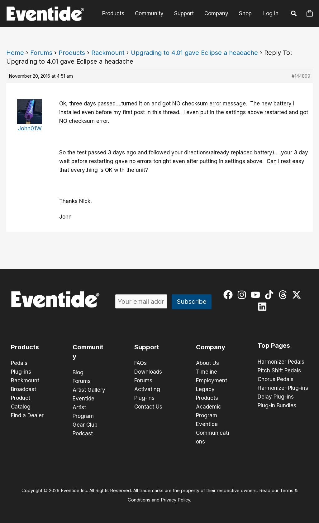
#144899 (301, 76)
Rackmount (108, 52)
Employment (211, 380)
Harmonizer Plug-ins (283, 388)
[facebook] (229, 294)
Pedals (19, 363)
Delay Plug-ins (276, 397)
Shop (245, 13)
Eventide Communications (212, 433)
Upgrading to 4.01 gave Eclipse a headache (194, 52)
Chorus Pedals (275, 379)
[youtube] (257, 294)
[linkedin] (264, 306)
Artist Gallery (89, 390)
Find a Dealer (27, 415)
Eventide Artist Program (83, 407)
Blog (78, 372)
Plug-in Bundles (277, 405)
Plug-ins (21, 372)
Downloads (148, 372)
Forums (41, 52)
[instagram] (243, 294)
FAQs (140, 363)
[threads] (284, 294)
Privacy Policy (175, 500)
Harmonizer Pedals (281, 362)
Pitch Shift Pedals (279, 370)
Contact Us (148, 407)
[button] (294, 14)
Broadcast (23, 389)
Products (113, 13)
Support (184, 13)
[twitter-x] (298, 294)
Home (15, 52)
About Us (207, 363)
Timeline (206, 372)
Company (216, 13)
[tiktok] (270, 294)
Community (149, 13)
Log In (271, 13)
